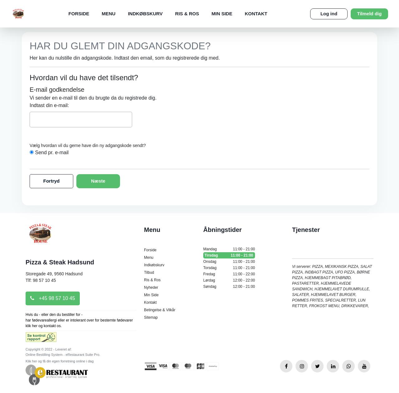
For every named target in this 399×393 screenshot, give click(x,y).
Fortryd (51, 181)
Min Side (222, 13)
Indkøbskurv (145, 13)
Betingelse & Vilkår (159, 310)
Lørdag (229, 280)
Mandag (229, 249)
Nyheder (151, 287)
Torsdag (229, 268)
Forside (79, 13)
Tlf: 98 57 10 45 (41, 280)
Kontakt (256, 13)
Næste (98, 181)
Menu (108, 13)
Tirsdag (229, 255)
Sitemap (151, 317)
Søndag (229, 286)
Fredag (229, 274)
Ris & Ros (187, 13)
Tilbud (149, 272)
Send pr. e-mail (52, 152)
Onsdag (229, 261)
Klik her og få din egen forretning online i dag (60, 361)
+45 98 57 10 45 (52, 298)
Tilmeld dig (369, 13)
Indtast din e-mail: (49, 105)
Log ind (328, 13)
